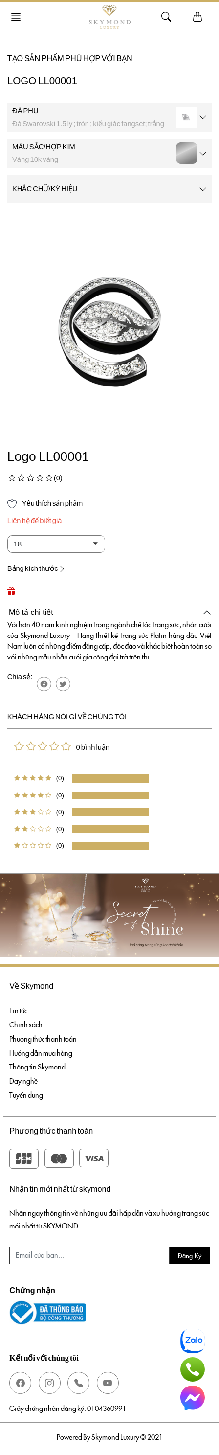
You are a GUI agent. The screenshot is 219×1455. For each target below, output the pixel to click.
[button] (44, 684)
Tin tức (18, 1010)
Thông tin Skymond (37, 1066)
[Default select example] (56, 544)
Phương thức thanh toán (43, 1039)
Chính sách (26, 1024)
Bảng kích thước (36, 568)
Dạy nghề (23, 1081)
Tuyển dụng (26, 1095)
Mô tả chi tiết (31, 612)
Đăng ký (189, 1255)
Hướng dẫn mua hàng (40, 1053)
